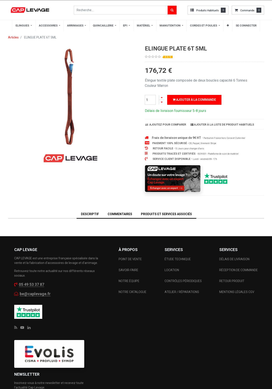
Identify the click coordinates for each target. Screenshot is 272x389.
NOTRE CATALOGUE (132, 292)
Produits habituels (207, 10)
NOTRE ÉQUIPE (129, 281)
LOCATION (172, 270)
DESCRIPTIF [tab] (90, 214)
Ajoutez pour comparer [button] (165, 124)
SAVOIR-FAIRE (128, 270)
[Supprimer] (161, 102)
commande (247, 10)
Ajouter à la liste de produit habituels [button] (222, 124)
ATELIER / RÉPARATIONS (182, 292)
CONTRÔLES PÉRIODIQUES (183, 281)
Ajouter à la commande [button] (194, 99)
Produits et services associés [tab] (166, 214)
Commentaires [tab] (120, 214)
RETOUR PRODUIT (231, 281)
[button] (228, 25)
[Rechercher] (172, 10)
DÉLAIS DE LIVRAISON (234, 259)
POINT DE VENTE (130, 259)
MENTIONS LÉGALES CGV (236, 292)
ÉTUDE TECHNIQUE (178, 259)
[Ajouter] (161, 97)
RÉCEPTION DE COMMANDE (238, 270)
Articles (13, 37)
